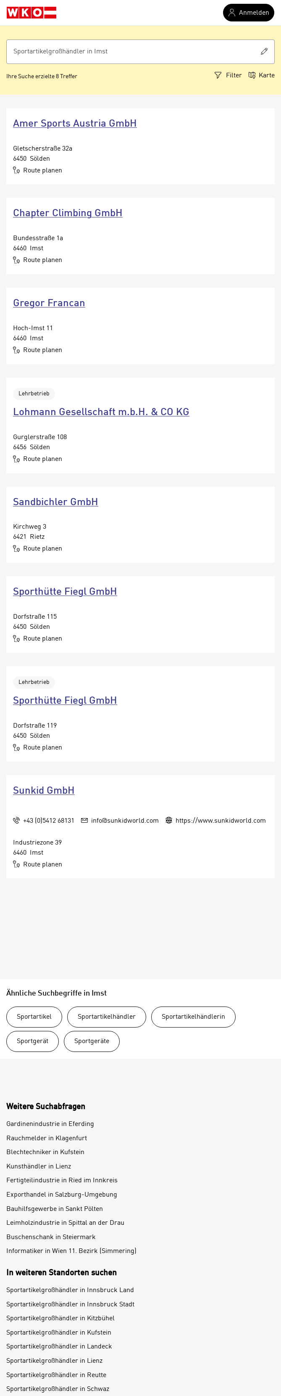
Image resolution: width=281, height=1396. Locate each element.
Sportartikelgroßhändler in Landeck (59, 1346)
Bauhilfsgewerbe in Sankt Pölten (54, 1209)
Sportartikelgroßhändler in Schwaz (57, 1389)
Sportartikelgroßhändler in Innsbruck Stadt (70, 1304)
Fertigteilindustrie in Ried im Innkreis (62, 1180)
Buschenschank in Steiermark (51, 1237)
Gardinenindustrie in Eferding (50, 1124)
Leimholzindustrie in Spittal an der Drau (65, 1223)
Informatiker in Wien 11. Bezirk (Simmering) (71, 1251)
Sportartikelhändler (107, 1017)
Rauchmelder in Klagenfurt (46, 1138)
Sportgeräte (91, 1041)
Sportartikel (34, 1017)
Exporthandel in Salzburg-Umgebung (61, 1195)
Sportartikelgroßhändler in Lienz (54, 1361)
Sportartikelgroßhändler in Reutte (56, 1375)
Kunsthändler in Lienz (38, 1166)
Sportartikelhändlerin (193, 1017)
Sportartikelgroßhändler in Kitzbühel (60, 1318)
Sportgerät (32, 1041)
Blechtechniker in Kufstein (45, 1152)
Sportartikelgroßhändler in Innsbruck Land (70, 1290)
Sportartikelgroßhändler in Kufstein (58, 1333)
